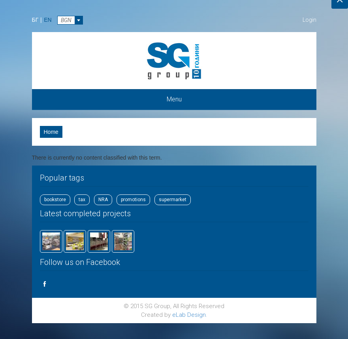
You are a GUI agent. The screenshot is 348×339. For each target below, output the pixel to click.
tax (82, 199)
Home (51, 132)
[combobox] (70, 20)
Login (309, 20)
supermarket (172, 199)
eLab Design (189, 314)
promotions (133, 199)
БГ (35, 20)
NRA (103, 199)
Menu (174, 99)
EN (47, 20)
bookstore (55, 199)
